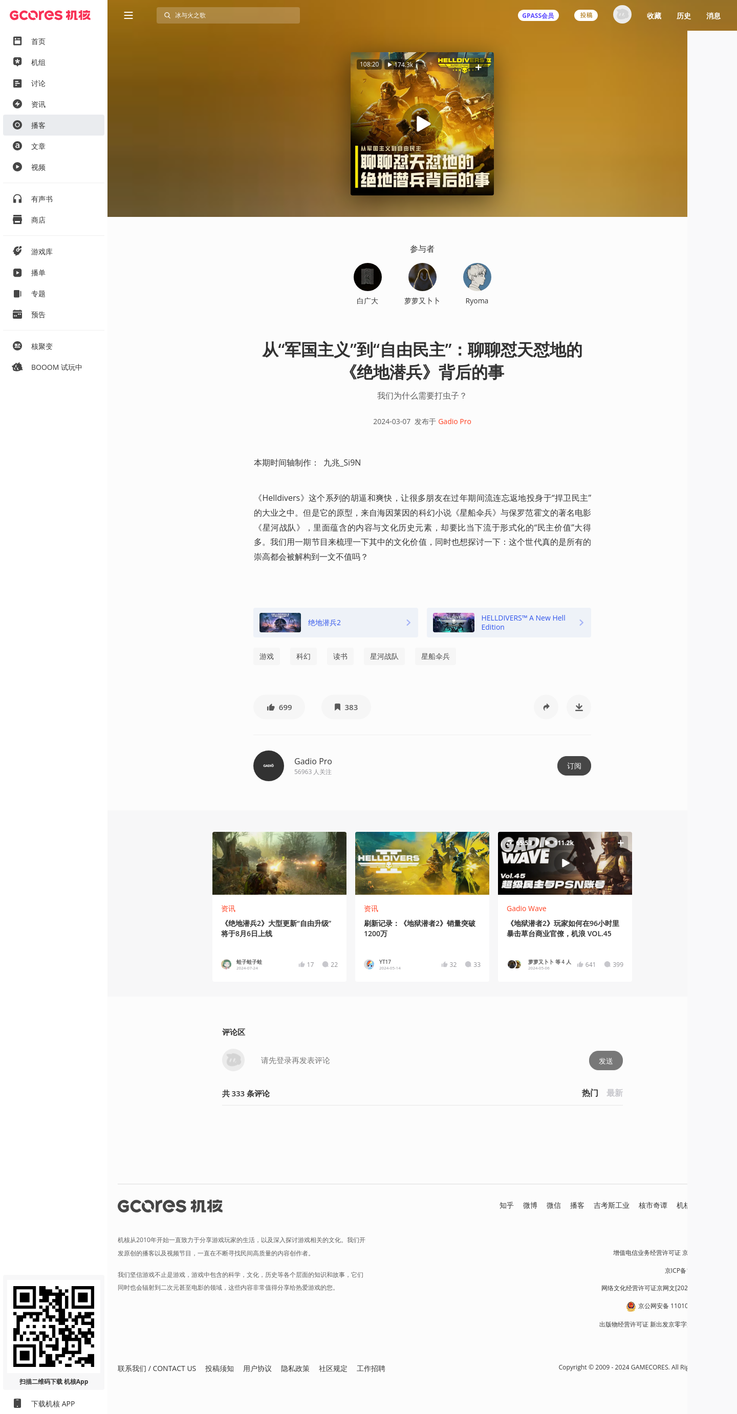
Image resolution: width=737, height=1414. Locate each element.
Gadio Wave (527, 908)
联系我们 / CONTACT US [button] (157, 1368)
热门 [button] (590, 1092)
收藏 (654, 15)
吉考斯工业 (612, 1205)
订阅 (574, 765)
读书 (340, 656)
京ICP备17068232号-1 (696, 1270)
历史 (684, 15)
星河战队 (384, 656)
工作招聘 (371, 1368)
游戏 (266, 656)
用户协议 (257, 1368)
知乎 (507, 1205)
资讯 (228, 908)
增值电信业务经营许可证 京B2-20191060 (670, 1252)
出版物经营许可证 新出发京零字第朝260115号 (663, 1324)
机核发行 (691, 1205)
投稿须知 (219, 1368)
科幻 (303, 656)
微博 (530, 1205)
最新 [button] (614, 1092)
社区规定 (333, 1368)
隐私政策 (295, 1368)
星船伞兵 (435, 656)
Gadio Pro (454, 421)
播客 (577, 1205)
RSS (720, 1205)
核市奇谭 (653, 1205)
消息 (713, 15)
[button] (478, 67)
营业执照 (714, 1235)
